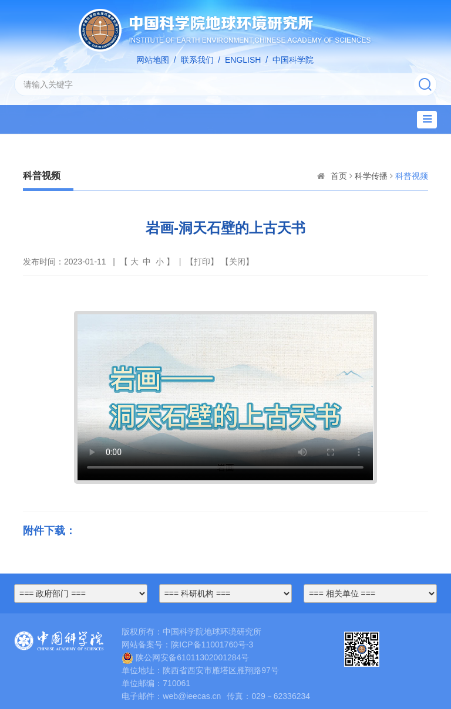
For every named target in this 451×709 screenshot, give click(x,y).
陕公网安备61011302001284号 (185, 657)
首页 (339, 176)
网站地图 (152, 60)
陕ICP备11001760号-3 (212, 644)
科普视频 (411, 176)
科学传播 (371, 176)
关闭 (237, 261)
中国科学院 (293, 60)
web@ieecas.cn (192, 696)
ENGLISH (243, 60)
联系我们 (197, 60)
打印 (202, 261)
